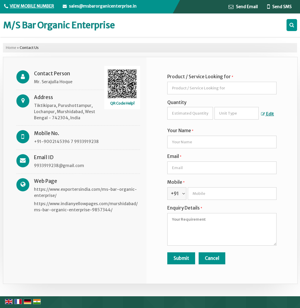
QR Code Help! (122, 103)
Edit (267, 114)
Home (11, 47)
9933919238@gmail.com (59, 165)
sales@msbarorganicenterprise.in (103, 6)
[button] (32, 6)
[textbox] (236, 113)
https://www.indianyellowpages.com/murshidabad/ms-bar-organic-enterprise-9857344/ (86, 206)
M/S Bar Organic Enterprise (59, 25)
